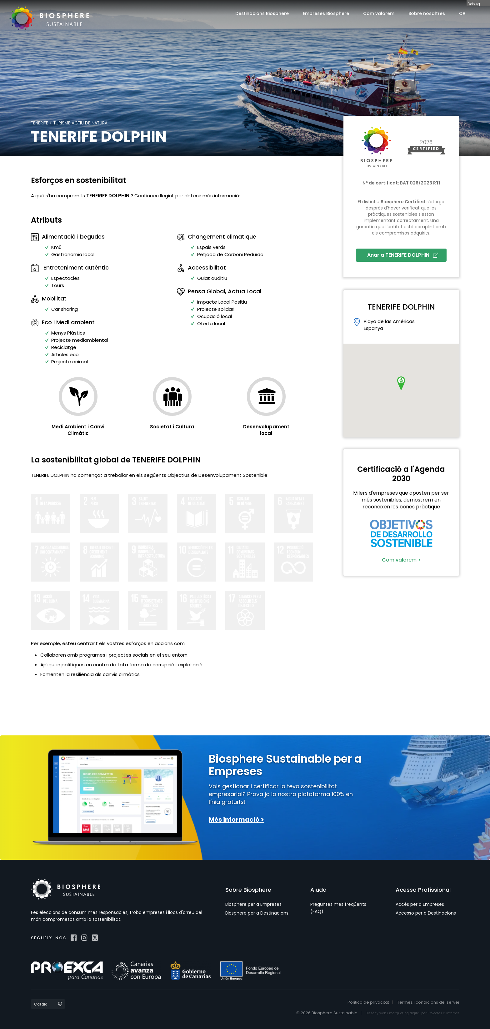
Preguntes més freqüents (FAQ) (338, 907)
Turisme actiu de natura (80, 123)
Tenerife (39, 123)
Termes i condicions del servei (428, 1002)
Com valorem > (401, 559)
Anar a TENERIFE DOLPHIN (402, 255)
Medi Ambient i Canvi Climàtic (78, 429)
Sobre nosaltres (426, 13)
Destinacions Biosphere (262, 13)
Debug (474, 3)
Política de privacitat (368, 1002)
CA (462, 13)
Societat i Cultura (172, 426)
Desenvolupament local (266, 429)
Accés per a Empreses (420, 904)
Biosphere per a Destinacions (256, 913)
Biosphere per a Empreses (253, 904)
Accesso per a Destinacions (426, 913)
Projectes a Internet (443, 1013)
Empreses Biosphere (326, 13)
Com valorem (378, 13)
